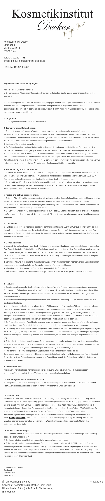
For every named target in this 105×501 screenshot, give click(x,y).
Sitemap (25, 481)
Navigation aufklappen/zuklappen (52, 4)
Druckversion (11, 481)
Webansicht (96, 481)
